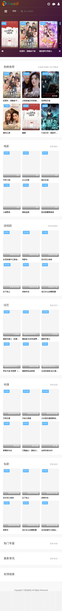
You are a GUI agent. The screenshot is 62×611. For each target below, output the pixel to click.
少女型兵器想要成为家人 (51, 418)
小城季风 (6, 212)
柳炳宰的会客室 (28, 371)
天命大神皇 (26, 418)
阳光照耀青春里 (47, 212)
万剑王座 (6, 418)
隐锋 (4, 51)
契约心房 (6, 133)
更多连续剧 (53, 226)
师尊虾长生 (7, 450)
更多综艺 (54, 305)
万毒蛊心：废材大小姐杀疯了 (34, 450)
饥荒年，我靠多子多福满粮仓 (33, 51)
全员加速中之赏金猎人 (12, 259)
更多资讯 (54, 559)
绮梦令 (25, 259)
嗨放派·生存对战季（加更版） (34, 339)
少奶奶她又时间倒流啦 (31, 101)
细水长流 (45, 180)
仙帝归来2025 (47, 450)
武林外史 (25, 292)
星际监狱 (25, 212)
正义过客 (25, 180)
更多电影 (54, 146)
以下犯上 (6, 292)
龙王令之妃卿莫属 (48, 292)
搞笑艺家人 (45, 339)
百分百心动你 (46, 259)
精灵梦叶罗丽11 (48, 51)
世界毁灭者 (45, 101)
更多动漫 (54, 385)
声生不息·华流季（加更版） (14, 371)
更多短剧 (54, 464)
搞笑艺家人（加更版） (12, 339)
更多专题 (54, 544)
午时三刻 (6, 180)
